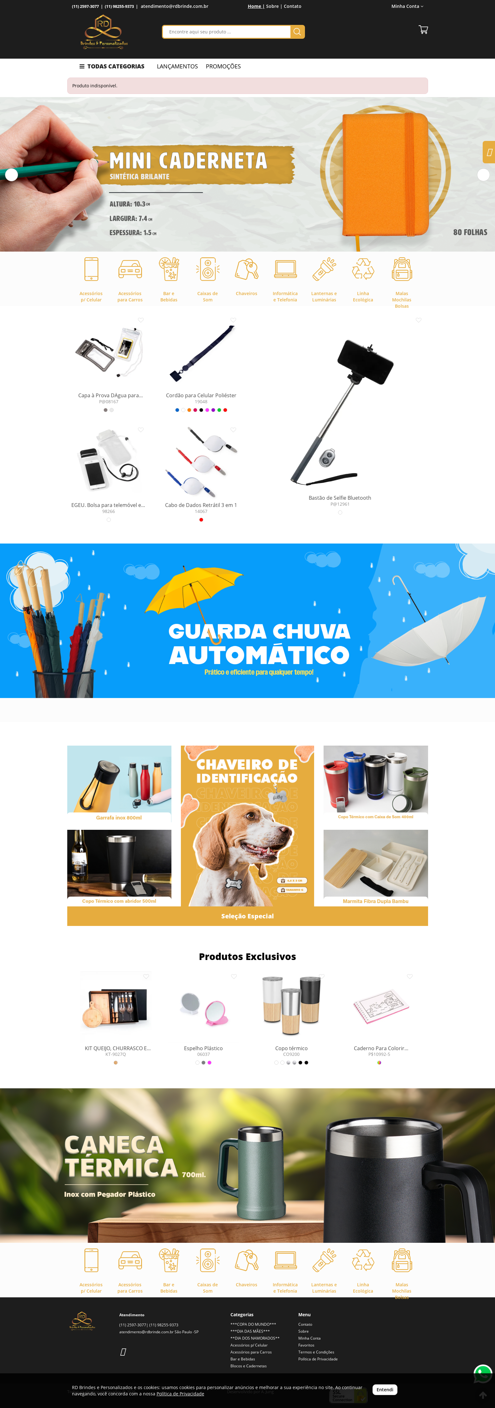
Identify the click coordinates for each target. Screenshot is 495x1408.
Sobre (303, 1331)
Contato (292, 6)
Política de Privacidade (318, 1359)
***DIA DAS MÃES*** (250, 1331)
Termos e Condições (316, 1352)
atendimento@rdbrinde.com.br (174, 6)
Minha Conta (407, 6)
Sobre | (274, 6)
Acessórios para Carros (251, 1352)
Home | (256, 6)
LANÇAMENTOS (177, 66)
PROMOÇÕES (223, 66)
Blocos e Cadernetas (248, 1366)
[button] (11, 174)
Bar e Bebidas (242, 1359)
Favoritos (306, 1345)
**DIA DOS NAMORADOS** (255, 1338)
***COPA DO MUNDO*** (253, 1324)
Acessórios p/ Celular (249, 1345)
